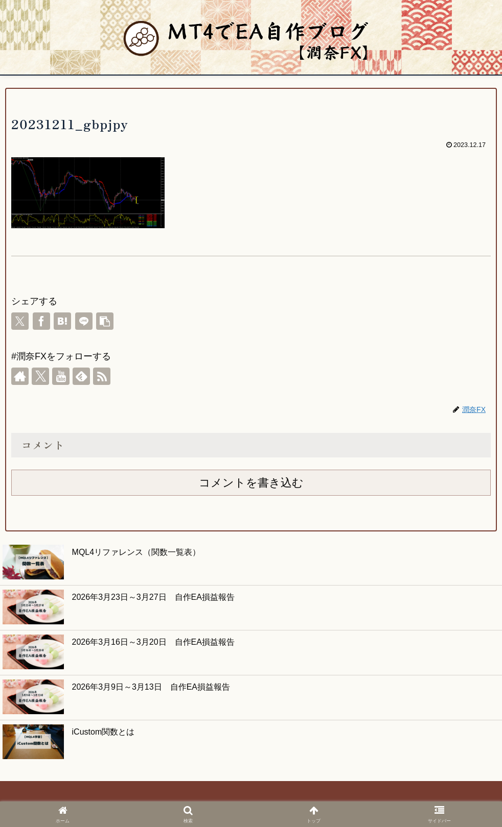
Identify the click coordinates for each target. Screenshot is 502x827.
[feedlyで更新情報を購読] (81, 376)
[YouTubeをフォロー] (61, 376)
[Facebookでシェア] (41, 321)
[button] (104, 321)
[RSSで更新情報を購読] (101, 376)
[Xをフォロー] (40, 376)
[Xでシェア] (20, 321)
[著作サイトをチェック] (20, 376)
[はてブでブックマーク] (62, 321)
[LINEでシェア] (84, 321)
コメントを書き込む (251, 482)
